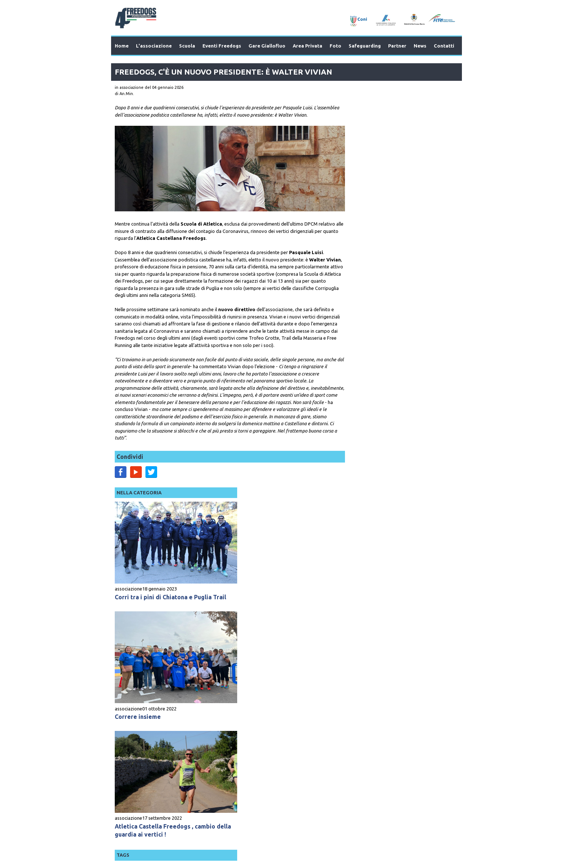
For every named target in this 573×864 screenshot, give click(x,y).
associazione (357, 184)
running (352, 489)
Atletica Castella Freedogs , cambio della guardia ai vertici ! (394, 409)
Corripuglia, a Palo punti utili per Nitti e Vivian (397, 501)
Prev (133, 723)
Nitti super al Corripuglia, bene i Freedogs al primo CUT (389, 642)
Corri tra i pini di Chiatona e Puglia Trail (392, 196)
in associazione (129, 87)
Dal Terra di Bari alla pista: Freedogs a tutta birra (398, 572)
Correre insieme (367, 305)
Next (439, 723)
